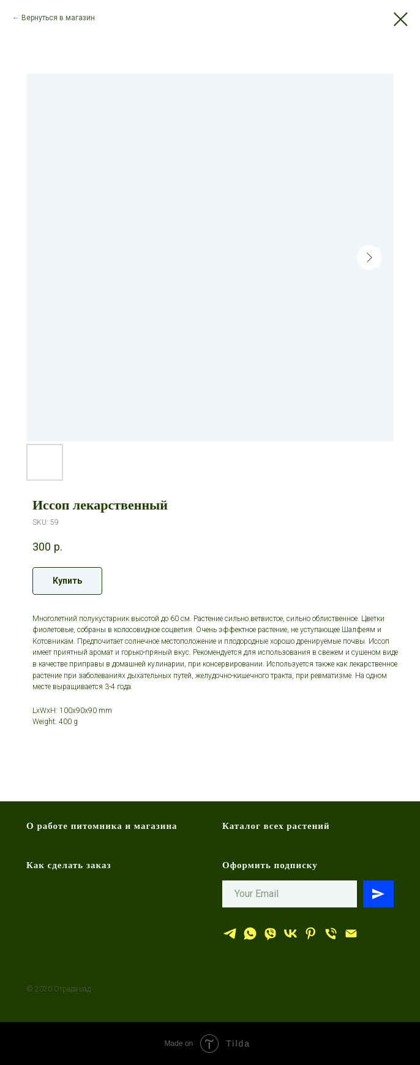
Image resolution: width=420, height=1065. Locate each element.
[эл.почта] (351, 933)
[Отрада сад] (230, 933)
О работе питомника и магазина (102, 826)
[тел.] (331, 933)
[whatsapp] (250, 933)
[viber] (270, 933)
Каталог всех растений (276, 826)
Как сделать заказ (68, 865)
